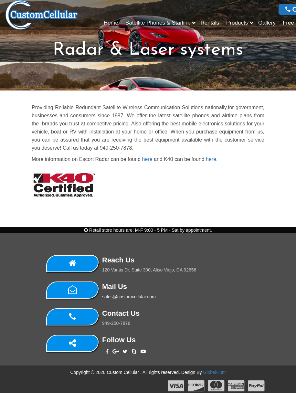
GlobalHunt (214, 372)
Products (237, 23)
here (147, 159)
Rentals (209, 23)
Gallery (267, 23)
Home (111, 23)
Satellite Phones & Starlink (157, 23)
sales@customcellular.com (129, 296)
